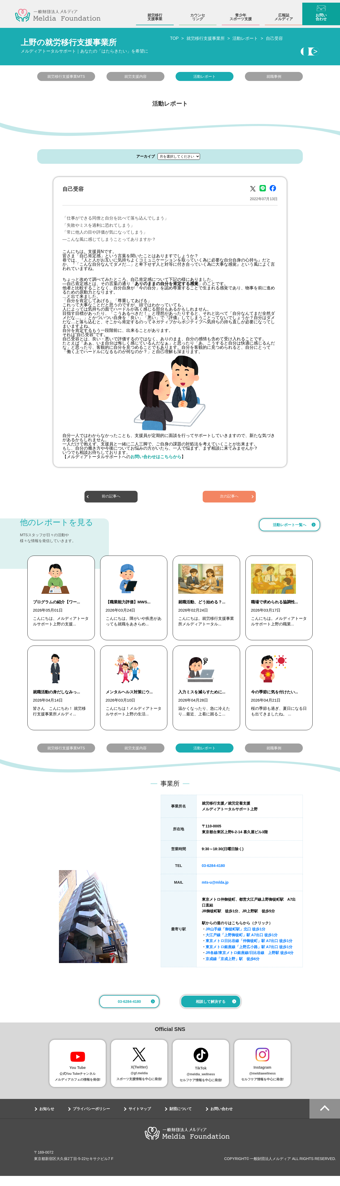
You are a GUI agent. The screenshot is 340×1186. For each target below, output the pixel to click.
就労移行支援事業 (154, 14)
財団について (180, 1119)
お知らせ (46, 1119)
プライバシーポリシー (91, 1119)
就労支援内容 (135, 78)
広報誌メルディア (283, 14)
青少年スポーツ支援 (241, 14)
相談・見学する (270, 52)
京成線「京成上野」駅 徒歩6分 (233, 969)
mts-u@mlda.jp (215, 892)
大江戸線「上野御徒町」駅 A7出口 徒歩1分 (242, 945)
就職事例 (273, 78)
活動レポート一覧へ (289, 526)
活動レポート (204, 78)
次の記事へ (229, 498)
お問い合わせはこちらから (155, 458)
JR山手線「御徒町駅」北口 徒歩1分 (236, 939)
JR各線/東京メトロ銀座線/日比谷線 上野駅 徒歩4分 (250, 963)
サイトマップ (140, 1119)
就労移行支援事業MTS (66, 78)
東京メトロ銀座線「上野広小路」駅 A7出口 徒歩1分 (249, 957)
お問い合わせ (321, 14)
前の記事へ (111, 498)
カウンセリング (197, 14)
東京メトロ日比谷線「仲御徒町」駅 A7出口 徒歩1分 (249, 951)
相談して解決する (211, 1011)
